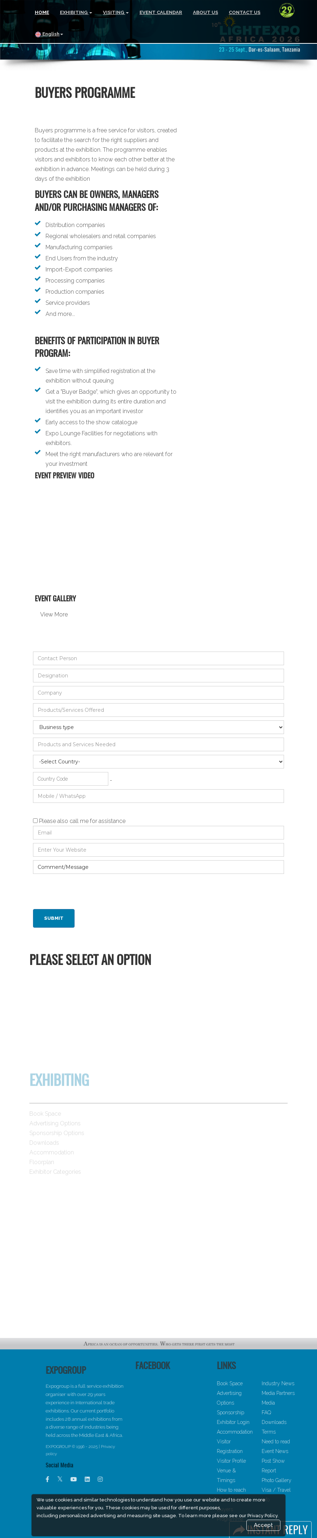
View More (54, 614)
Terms (285, 1432)
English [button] (49, 34)
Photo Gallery (293, 1480)
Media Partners (294, 1393)
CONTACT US (244, 12)
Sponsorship (247, 1412)
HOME (42, 12)
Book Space (246, 1383)
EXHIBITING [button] (76, 12)
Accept (263, 1525)
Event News (291, 1451)
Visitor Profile (247, 1461)
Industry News (294, 1383)
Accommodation (251, 1432)
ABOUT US (205, 12)
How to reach (247, 1490)
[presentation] (87, 891)
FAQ (283, 1412)
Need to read (292, 1441)
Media (285, 1403)
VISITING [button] (116, 12)
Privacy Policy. (263, 1515)
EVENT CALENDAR (160, 12)
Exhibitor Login (249, 1422)
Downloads (290, 1422)
